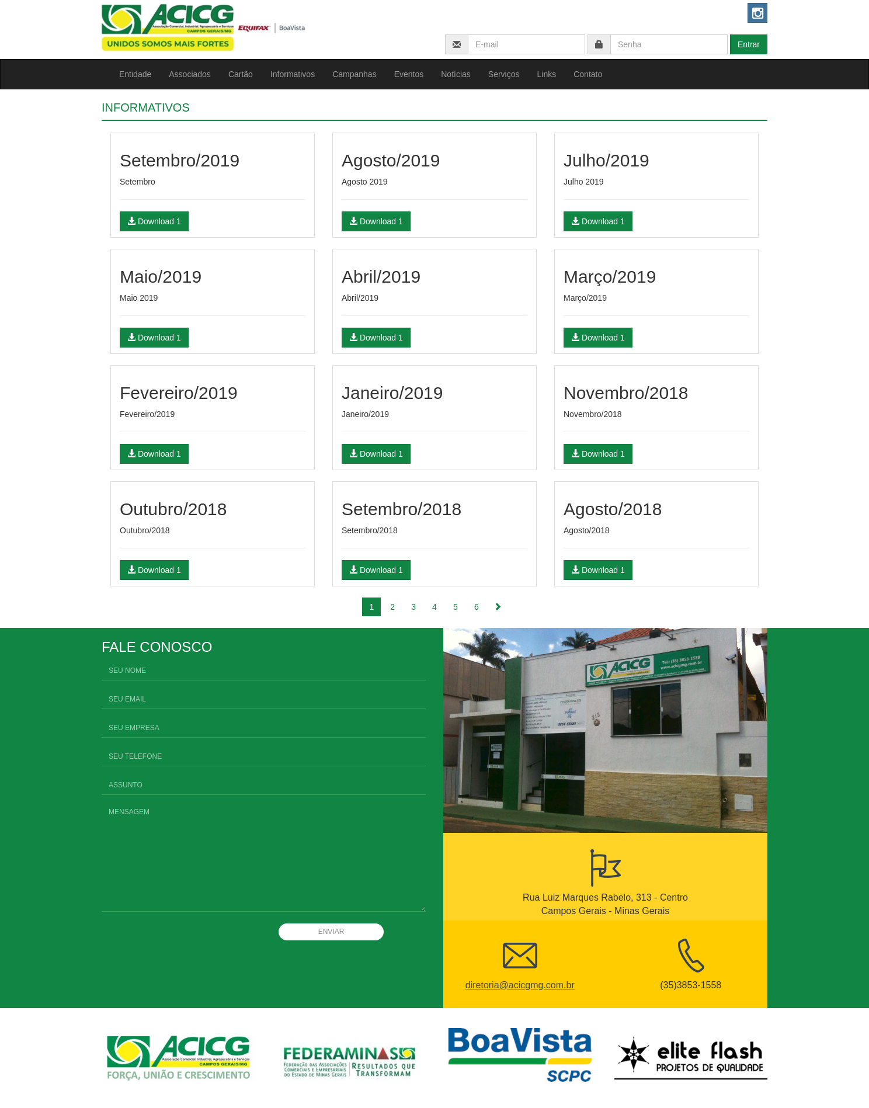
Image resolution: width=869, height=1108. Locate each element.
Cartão (240, 74)
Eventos (409, 74)
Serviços (504, 74)
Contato (587, 74)
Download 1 (154, 221)
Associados (190, 74)
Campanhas (354, 74)
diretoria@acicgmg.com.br (520, 985)
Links (547, 74)
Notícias (456, 74)
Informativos (292, 74)
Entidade (135, 74)
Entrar (749, 44)
